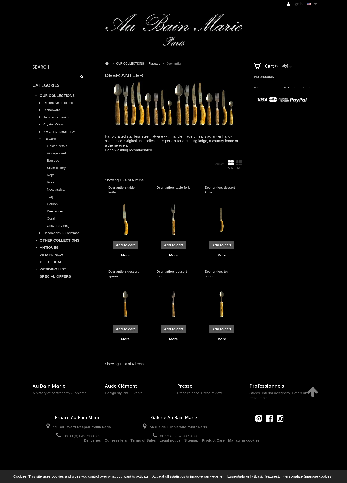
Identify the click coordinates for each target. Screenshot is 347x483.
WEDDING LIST (53, 275)
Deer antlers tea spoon (216, 274)
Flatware (49, 144)
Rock (50, 188)
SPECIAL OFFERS (55, 282)
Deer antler (55, 217)
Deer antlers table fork (173, 187)
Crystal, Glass (53, 130)
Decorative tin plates (58, 108)
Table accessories (56, 122)
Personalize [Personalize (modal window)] (293, 476)
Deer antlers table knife (121, 190)
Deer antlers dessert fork (172, 274)
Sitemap (191, 453)
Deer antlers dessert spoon (123, 274)
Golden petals (57, 151)
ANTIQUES (49, 253)
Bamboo (53, 166)
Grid (231, 164)
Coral (51, 224)
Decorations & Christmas (61, 238)
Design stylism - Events (123, 393)
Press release (188, 393)
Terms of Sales (143, 453)
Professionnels (266, 386)
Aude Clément (121, 386)
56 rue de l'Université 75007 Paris (178, 427)
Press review (211, 393)
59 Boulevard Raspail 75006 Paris (82, 427)
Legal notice (170, 453)
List (239, 164)
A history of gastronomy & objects (59, 393)
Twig (50, 202)
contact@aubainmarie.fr (271, 429)
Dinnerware (51, 115)
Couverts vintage (59, 231)
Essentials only (240, 476)
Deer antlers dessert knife (220, 190)
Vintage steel (56, 159)
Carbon (52, 209)
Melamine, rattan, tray (59, 137)
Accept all (160, 476)
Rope (51, 180)
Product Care (213, 453)
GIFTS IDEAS (51, 267)
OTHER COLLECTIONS (59, 246)
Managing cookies (244, 453)
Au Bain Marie (49, 386)
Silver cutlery (56, 173)
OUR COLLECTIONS (57, 101)
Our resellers (116, 453)
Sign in (295, 4)
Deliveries (92, 453)
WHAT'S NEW (51, 260)
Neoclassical (56, 195)
